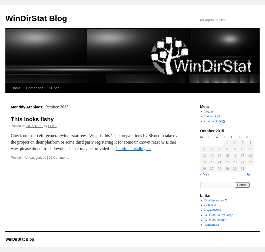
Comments (214, 121)
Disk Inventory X (215, 200)
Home (16, 88)
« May (204, 174)
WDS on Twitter (215, 220)
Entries (212, 116)
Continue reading (133, 148)
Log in (208, 111)
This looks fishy (32, 119)
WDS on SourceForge (218, 215)
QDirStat (210, 205)
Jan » (250, 174)
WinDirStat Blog (36, 18)
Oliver (52, 126)
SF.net (54, 88)
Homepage (35, 88)
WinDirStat (211, 225)
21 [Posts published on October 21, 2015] (219, 162)
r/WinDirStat (212, 210)
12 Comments (59, 158)
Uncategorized (35, 158)
